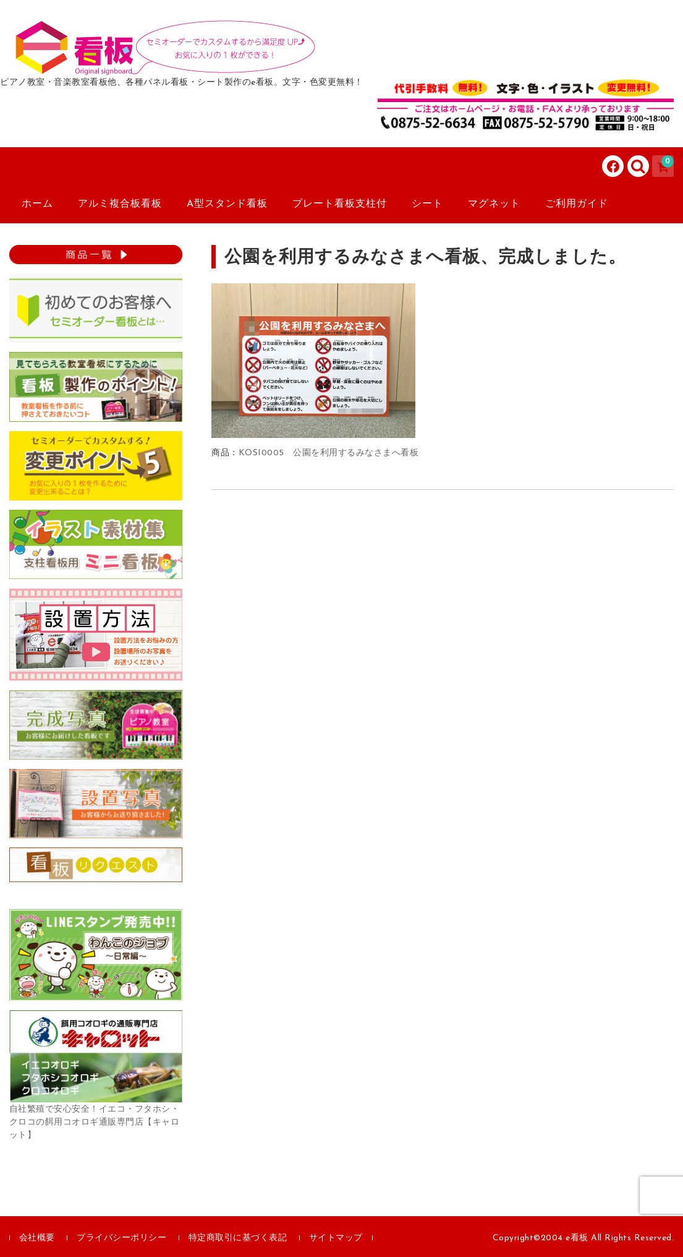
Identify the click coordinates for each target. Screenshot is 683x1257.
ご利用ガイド (576, 204)
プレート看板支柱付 (339, 204)
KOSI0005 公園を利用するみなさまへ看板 (329, 453)
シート (427, 204)
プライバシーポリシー (121, 1238)
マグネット (494, 204)
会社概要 (37, 1238)
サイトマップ (336, 1238)
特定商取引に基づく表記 (238, 1238)
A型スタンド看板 (227, 204)
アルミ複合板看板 (120, 204)
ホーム (37, 204)
